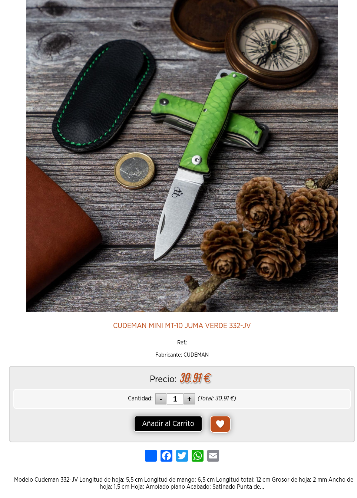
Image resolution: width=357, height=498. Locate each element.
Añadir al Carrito (168, 423)
